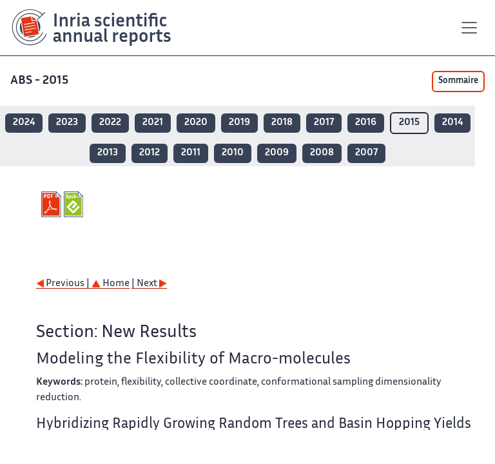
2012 (149, 153)
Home (111, 284)
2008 (322, 153)
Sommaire (458, 81)
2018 (282, 123)
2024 (24, 123)
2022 (110, 123)
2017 (324, 123)
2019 (239, 123)
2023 (67, 123)
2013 (107, 153)
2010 (233, 153)
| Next (149, 284)
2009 (277, 153)
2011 (190, 153)
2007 (366, 153)
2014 (452, 123)
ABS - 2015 (40, 80)
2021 (152, 123)
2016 (365, 123)
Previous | (64, 284)
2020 (196, 123)
